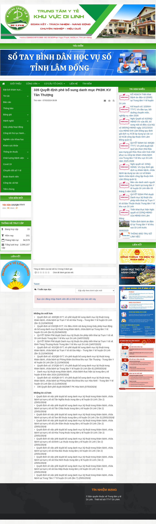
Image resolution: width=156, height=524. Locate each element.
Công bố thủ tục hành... (14, 133)
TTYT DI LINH (112, 499)
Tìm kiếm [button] (87, 83)
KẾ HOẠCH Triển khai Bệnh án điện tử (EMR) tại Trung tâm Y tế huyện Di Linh (136, 99)
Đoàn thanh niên (11, 176)
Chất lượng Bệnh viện (13, 158)
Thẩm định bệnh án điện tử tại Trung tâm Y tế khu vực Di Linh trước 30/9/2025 (136, 226)
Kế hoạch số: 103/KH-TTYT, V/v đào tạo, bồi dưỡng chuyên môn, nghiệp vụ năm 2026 (135, 111)
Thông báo (8, 108)
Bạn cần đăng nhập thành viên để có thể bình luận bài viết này (66, 299)
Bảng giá (7, 114)
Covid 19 (7, 164)
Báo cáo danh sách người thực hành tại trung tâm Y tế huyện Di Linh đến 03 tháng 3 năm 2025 (137, 187)
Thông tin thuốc (10, 152)
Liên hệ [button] (74, 83)
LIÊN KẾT (15, 256)
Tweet (36, 284)
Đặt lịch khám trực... (12, 89)
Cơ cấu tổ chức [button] (54, 84)
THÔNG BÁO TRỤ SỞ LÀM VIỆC (141, 235)
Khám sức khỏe (10, 145)
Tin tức (6, 96)
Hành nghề (8, 121)
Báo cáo (7, 102)
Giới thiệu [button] (15, 83)
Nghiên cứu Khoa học (13, 139)
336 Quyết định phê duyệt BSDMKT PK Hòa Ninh (60, 387)
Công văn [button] (33, 84)
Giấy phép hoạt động (13, 127)
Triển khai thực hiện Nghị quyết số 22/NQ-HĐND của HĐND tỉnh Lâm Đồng (136, 214)
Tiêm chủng (8, 189)
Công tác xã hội (10, 183)
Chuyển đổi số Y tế (12, 170)
